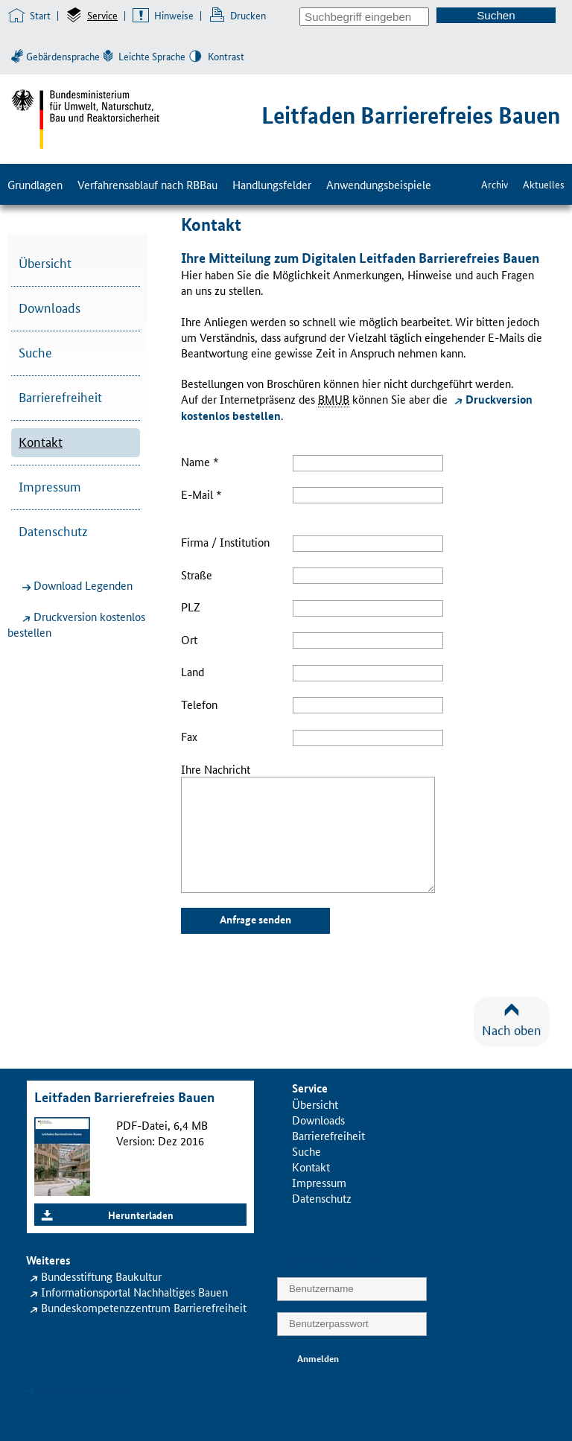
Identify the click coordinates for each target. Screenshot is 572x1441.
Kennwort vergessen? (88, 1388)
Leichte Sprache (151, 55)
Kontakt (41, 441)
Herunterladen (141, 1214)
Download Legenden (83, 585)
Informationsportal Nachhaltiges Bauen (134, 1292)
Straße (196, 574)
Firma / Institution (225, 542)
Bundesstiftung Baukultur (101, 1276)
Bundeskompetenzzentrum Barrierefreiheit (144, 1307)
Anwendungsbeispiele (378, 184)
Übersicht (45, 262)
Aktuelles (544, 183)
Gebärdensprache (63, 55)
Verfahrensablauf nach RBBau (147, 184)
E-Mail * (201, 494)
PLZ (190, 606)
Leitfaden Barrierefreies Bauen (410, 115)
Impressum (50, 485)
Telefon (199, 704)
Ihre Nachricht (215, 769)
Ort (189, 639)
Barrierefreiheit (60, 396)
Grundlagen (35, 184)
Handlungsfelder (271, 184)
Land (192, 671)
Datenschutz (53, 530)
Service (102, 14)
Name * (200, 461)
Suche (35, 351)
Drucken (248, 14)
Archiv (494, 183)
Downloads (49, 307)
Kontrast (226, 55)
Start (40, 14)
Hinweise (174, 14)
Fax (189, 736)
